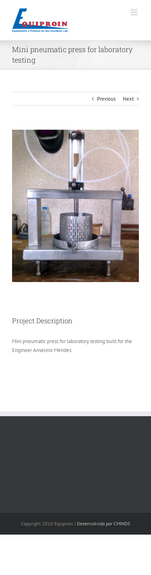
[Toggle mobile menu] (134, 12)
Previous (106, 98)
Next (128, 98)
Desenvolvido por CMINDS (103, 523)
